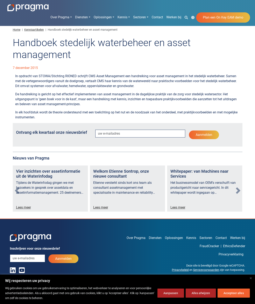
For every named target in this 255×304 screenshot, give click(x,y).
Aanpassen (170, 293)
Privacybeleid (180, 269)
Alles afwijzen (201, 293)
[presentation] (17, 190)
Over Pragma (59, 17)
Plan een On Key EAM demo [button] (223, 17)
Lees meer (23, 207)
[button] (186, 17)
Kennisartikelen (34, 29)
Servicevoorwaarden (206, 269)
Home (16, 29)
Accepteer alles (234, 293)
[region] (127, 289)
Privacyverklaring (231, 254)
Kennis (122, 17)
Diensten (81, 17)
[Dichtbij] (250, 278)
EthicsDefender (234, 246)
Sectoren (139, 17)
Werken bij (173, 17)
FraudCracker (209, 246)
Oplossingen (103, 17)
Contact (157, 17)
